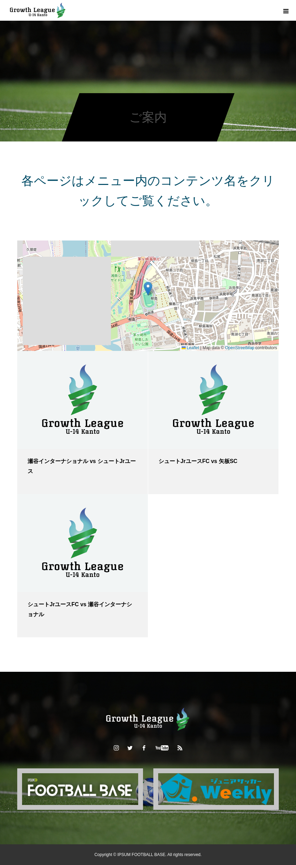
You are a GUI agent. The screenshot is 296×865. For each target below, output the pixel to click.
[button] (148, 289)
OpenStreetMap (239, 347)
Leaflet (190, 347)
